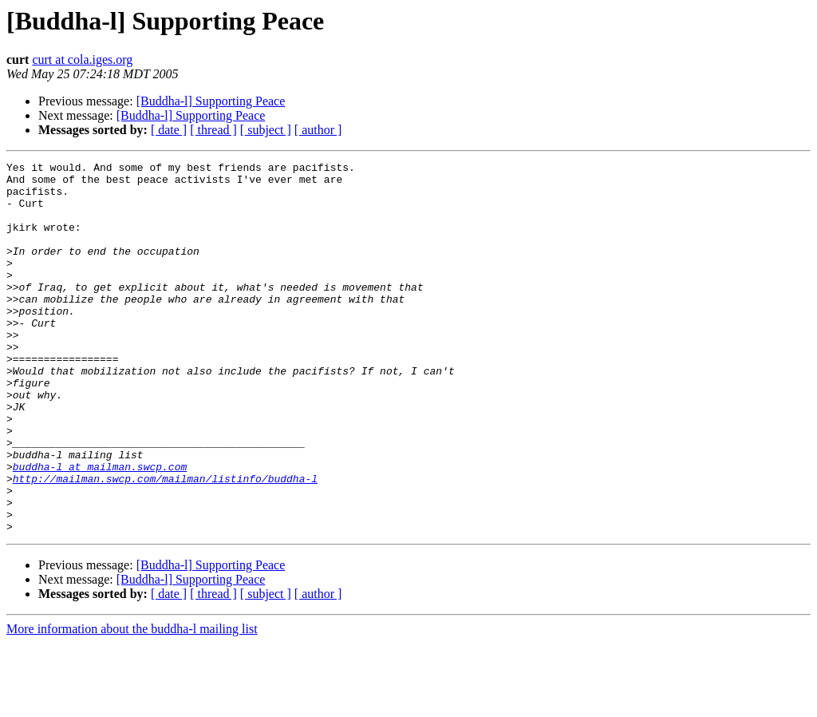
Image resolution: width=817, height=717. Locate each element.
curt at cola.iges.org (82, 59)
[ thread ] (213, 130)
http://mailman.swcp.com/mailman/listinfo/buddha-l (165, 543)
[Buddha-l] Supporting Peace (211, 101)
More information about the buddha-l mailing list (132, 703)
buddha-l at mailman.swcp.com (100, 528)
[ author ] (318, 130)
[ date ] (169, 130)
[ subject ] (265, 130)
